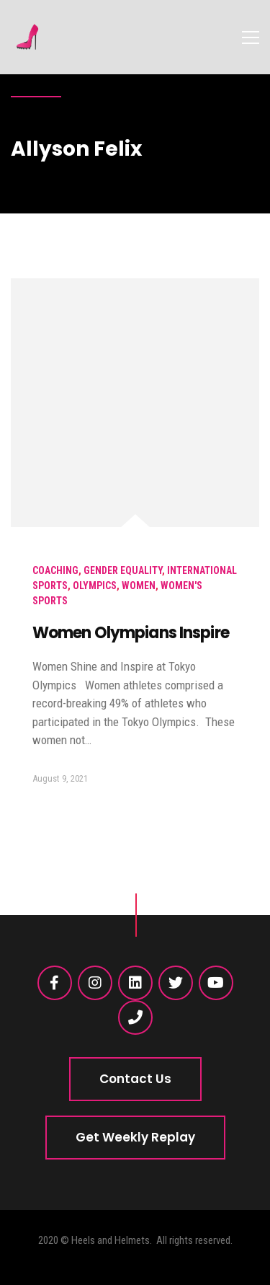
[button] (135, 1079)
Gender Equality (123, 570)
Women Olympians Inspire (130, 633)
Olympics (95, 585)
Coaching (55, 570)
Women (139, 585)
